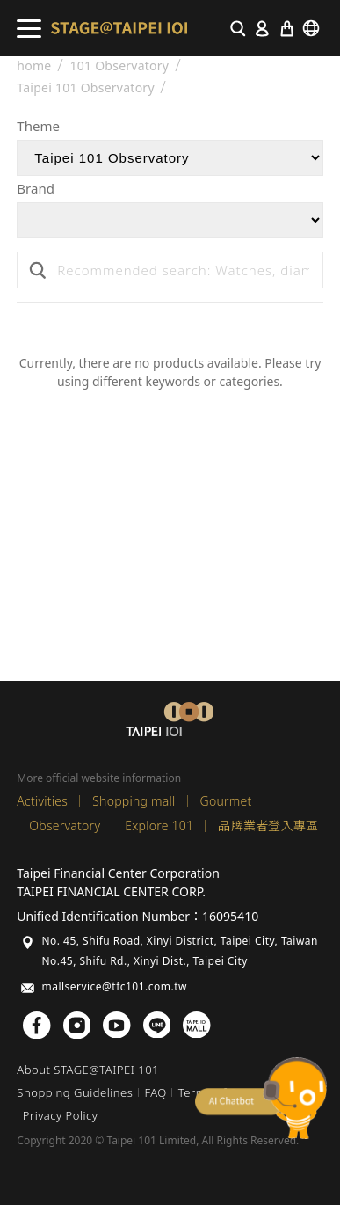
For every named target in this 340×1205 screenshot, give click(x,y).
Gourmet (226, 800)
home (34, 66)
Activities (42, 800)
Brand (35, 189)
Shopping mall (133, 800)
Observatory (64, 825)
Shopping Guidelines (75, 1092)
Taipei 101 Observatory (85, 88)
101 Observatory (119, 66)
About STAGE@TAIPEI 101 (88, 1069)
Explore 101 (159, 825)
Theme (38, 127)
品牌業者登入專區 (268, 825)
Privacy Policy (60, 1115)
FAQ (155, 1092)
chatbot (261, 1098)
